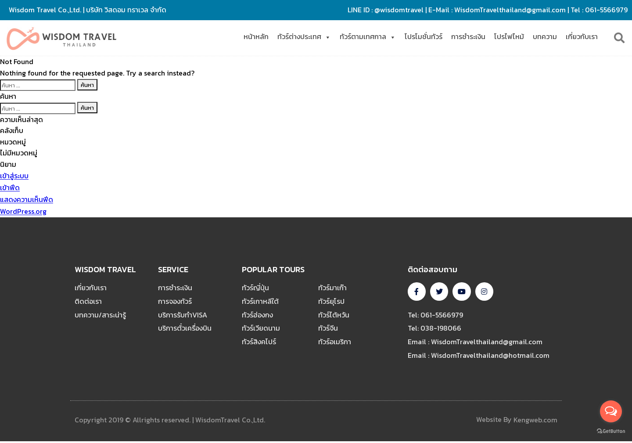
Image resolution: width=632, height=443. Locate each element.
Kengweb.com (535, 421)
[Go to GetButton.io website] (611, 431)
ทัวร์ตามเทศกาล (368, 36)
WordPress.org (23, 211)
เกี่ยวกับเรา (582, 36)
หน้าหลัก (256, 36)
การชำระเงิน (468, 36)
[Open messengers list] (611, 411)
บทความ (545, 36)
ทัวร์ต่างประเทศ (304, 36)
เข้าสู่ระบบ (14, 176)
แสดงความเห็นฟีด (26, 199)
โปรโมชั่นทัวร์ (423, 36)
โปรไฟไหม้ (509, 36)
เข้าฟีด (10, 188)
